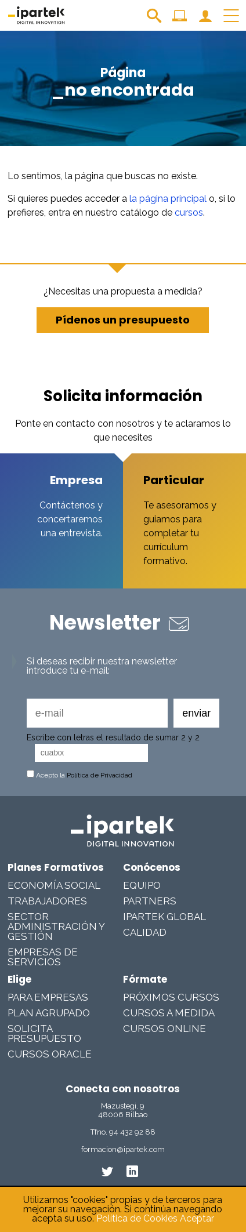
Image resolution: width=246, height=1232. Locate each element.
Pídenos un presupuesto (123, 319)
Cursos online (164, 1028)
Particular (173, 480)
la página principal (168, 198)
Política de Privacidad (99, 775)
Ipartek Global (164, 916)
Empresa (76, 480)
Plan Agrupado (49, 1013)
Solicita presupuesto (44, 1033)
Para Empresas (48, 997)
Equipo (142, 885)
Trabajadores (47, 901)
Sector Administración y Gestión (56, 926)
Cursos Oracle (50, 1054)
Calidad (145, 932)
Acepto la (79, 775)
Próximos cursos (171, 997)
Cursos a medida (169, 1013)
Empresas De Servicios (43, 957)
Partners (149, 901)
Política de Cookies (137, 1218)
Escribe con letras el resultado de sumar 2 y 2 (113, 737)
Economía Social (54, 885)
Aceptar (197, 1218)
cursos (189, 212)
